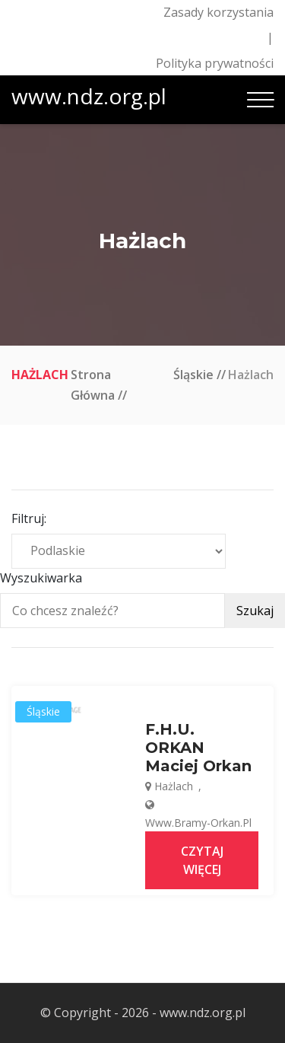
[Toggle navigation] (260, 99)
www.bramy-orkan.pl (198, 822)
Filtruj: (28, 518)
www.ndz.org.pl (88, 95)
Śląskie (193, 374)
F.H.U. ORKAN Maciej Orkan (198, 747)
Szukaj (255, 610)
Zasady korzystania (218, 12)
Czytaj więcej (202, 860)
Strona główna (93, 384)
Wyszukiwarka (41, 577)
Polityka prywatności (215, 63)
